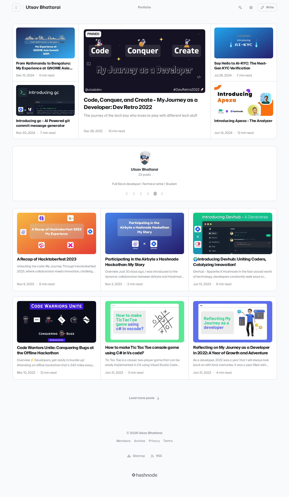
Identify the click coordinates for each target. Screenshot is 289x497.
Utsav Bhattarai (43, 7)
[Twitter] (127, 193)
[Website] (155, 193)
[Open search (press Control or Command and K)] (240, 7)
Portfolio (144, 7)
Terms (168, 441)
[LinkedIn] (148, 193)
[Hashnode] (162, 193)
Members (123, 441)
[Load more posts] (145, 398)
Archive (139, 441)
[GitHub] (141, 193)
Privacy (154, 441)
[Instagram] (134, 193)
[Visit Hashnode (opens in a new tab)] (144, 475)
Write (267, 7)
